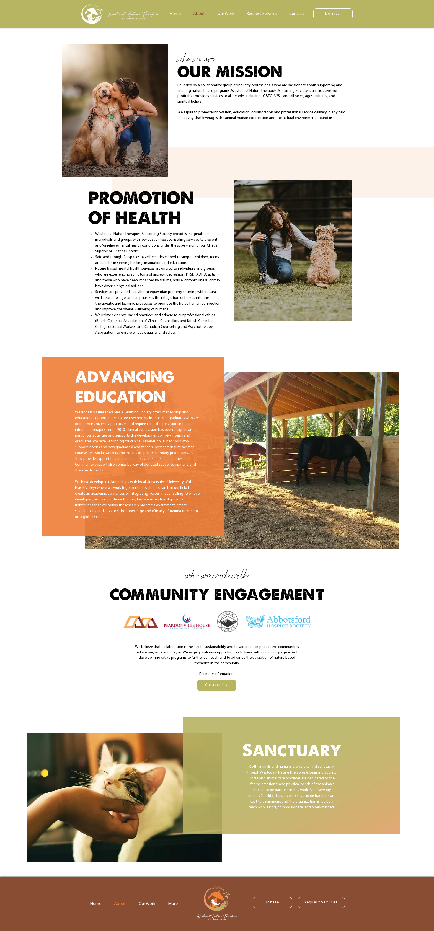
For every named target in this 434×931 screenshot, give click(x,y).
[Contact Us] (216, 685)
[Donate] (333, 13)
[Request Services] (321, 902)
